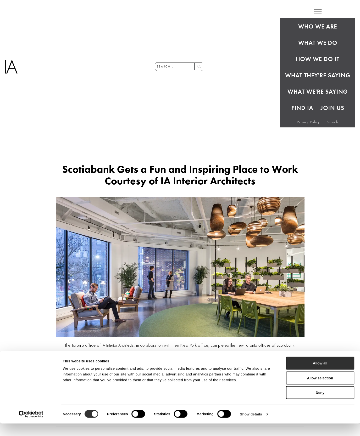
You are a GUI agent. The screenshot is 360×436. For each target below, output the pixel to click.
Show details (251, 427)
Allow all (320, 376)
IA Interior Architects (117, 345)
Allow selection (320, 390)
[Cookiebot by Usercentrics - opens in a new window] (31, 426)
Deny (320, 405)
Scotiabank (285, 345)
